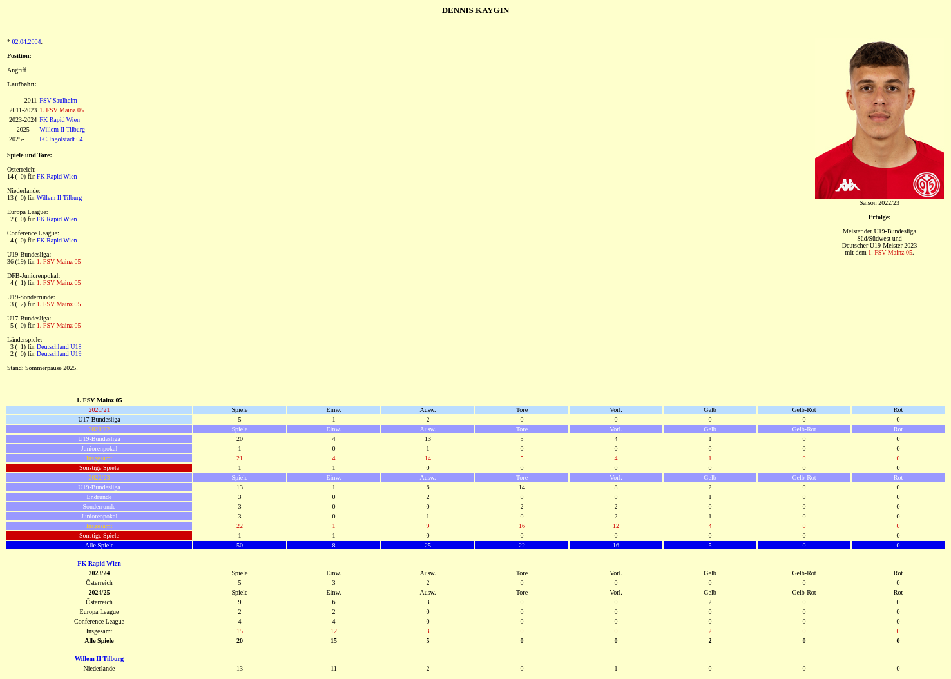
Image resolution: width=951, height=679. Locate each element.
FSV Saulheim (58, 100)
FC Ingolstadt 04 (60, 139)
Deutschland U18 (59, 346)
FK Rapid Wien (59, 119)
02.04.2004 (26, 41)
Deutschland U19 (59, 353)
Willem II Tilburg (62, 129)
